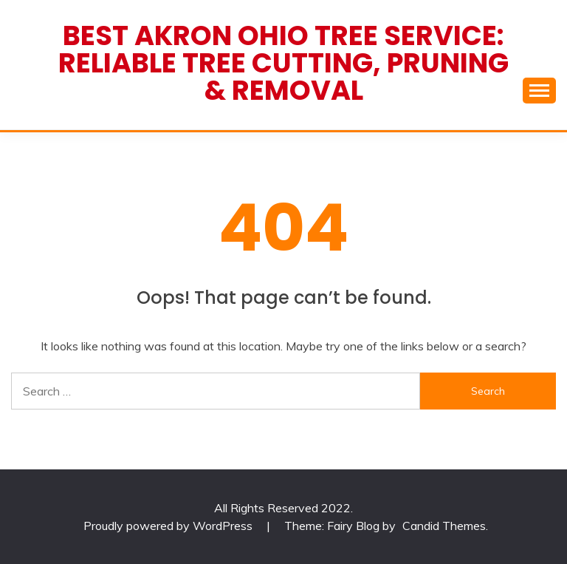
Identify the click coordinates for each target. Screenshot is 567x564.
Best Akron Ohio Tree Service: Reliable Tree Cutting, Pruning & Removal (283, 62)
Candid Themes (444, 525)
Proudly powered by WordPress (169, 525)
